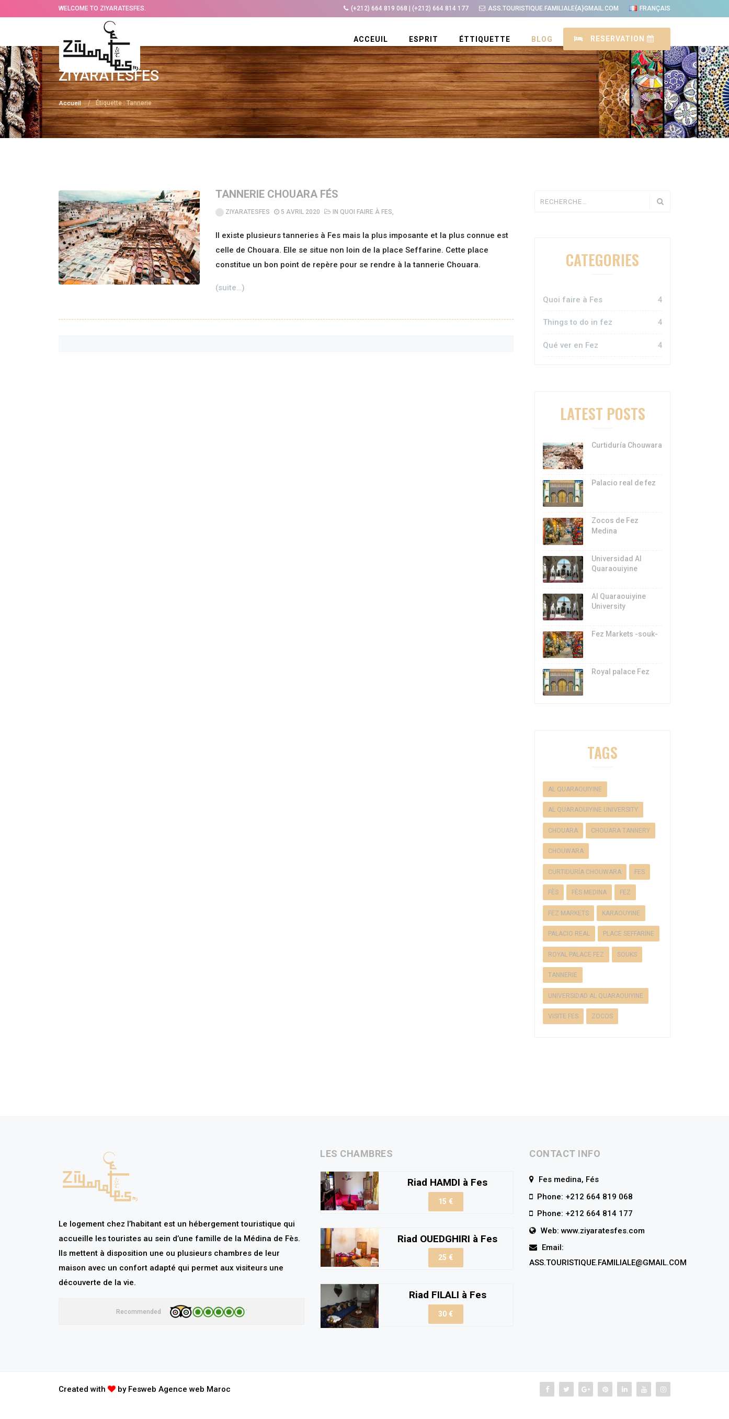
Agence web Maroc (194, 1404)
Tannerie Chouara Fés (276, 209)
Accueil (70, 117)
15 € (445, 1216)
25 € (445, 1272)
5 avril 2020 (297, 227)
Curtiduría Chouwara (626, 460)
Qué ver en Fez (602, 360)
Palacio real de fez (623, 498)
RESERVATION (614, 39)
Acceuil (371, 39)
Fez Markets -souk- (624, 648)
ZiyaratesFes (242, 227)
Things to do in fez (602, 337)
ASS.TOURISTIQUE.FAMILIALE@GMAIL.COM (608, 1277)
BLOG (542, 39)
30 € (445, 1328)
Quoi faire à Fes (366, 227)
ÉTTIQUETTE (484, 39)
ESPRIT (423, 39)
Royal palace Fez (620, 686)
